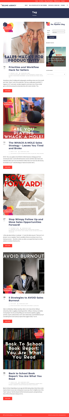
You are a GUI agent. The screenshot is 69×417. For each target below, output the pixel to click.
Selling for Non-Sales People (33, 81)
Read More (8, 96)
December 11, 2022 (52, 68)
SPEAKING (62, 11)
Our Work (41, 1)
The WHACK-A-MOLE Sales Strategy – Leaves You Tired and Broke (25, 151)
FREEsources (57, 1)
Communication (24, 80)
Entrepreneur (31, 80)
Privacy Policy (18, 415)
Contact (63, 1)
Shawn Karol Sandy (24, 157)
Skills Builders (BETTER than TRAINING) (32, 11)
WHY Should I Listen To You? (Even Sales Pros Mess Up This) (55, 64)
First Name (48, 39)
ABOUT (18, 11)
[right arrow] (65, 48)
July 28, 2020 (13, 310)
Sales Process (14, 158)
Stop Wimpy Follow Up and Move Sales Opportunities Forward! (24, 228)
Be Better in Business (15, 80)
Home (36, 1)
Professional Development (19, 81)
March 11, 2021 (14, 157)
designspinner (62, 415)
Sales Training (25, 237)
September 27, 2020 (15, 234)
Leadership (15, 388)
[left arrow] (64, 48)
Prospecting (11, 237)
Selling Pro (34, 158)
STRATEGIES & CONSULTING (51, 11)
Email (48, 36)
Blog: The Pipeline (48, 1)
